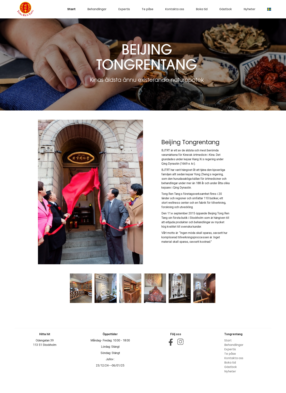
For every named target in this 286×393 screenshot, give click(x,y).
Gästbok (225, 9)
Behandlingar (97, 9)
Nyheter (249, 9)
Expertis (124, 9)
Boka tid (201, 9)
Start (71, 9)
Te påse (147, 9)
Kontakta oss (174, 9)
